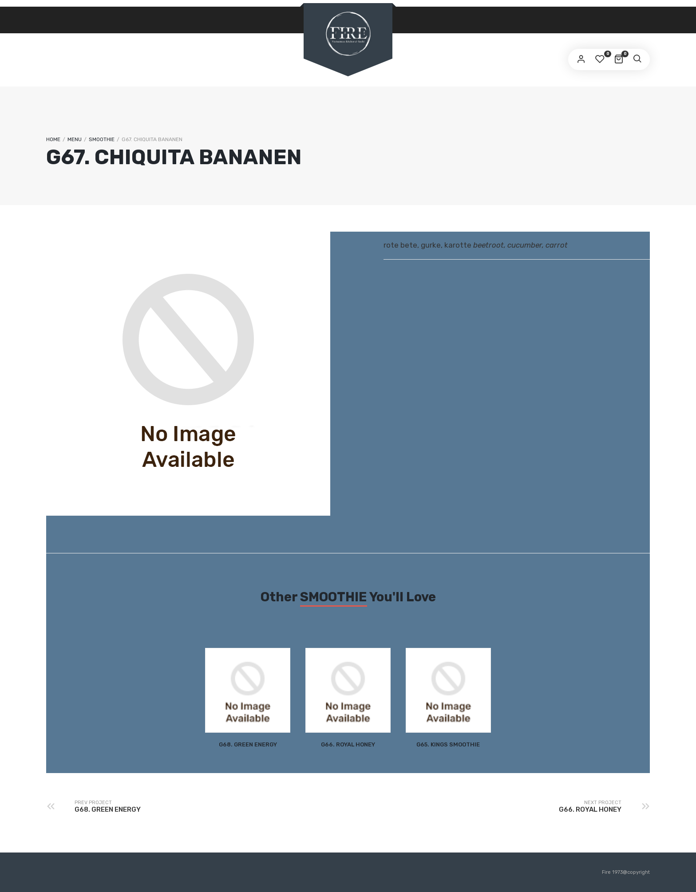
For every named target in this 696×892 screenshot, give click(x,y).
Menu (74, 139)
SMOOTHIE (102, 139)
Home (53, 139)
